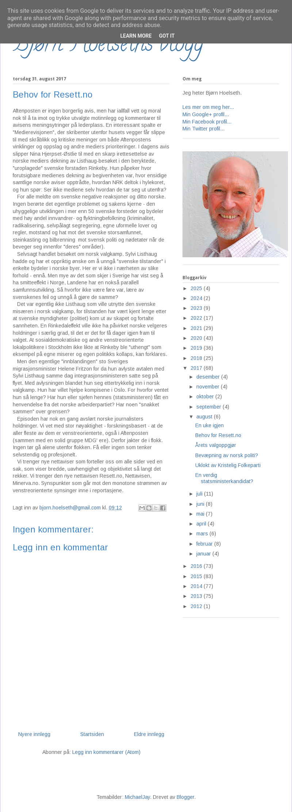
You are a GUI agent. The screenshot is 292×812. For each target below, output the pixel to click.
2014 (197, 586)
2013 (197, 596)
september (209, 407)
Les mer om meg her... (208, 107)
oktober (205, 396)
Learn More (135, 36)
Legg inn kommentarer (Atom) (106, 752)
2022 (197, 318)
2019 (197, 348)
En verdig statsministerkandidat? (224, 478)
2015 (197, 576)
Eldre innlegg (149, 734)
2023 (197, 308)
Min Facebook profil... (206, 122)
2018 (197, 358)
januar (204, 554)
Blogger (185, 797)
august (205, 417)
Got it (166, 36)
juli (200, 494)
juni (201, 504)
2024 (197, 298)
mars (203, 533)
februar (205, 544)
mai (201, 514)
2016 (197, 566)
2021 (197, 328)
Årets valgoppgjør (215, 445)
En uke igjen (209, 425)
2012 (197, 606)
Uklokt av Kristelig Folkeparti (228, 465)
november (208, 387)
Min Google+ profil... (205, 114)
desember (208, 377)
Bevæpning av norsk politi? (226, 455)
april (202, 524)
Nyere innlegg (34, 734)
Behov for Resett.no (218, 435)
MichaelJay (137, 797)
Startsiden (92, 734)
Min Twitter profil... (203, 129)
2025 (197, 288)
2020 (197, 338)
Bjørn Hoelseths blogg (108, 46)
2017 (197, 368)
